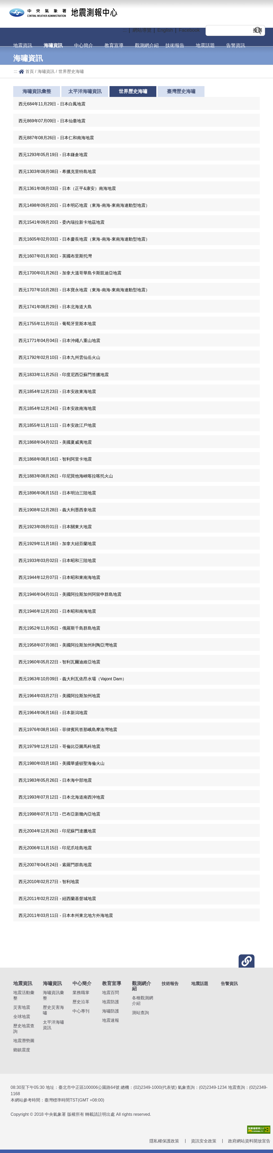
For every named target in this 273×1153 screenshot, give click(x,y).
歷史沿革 (80, 1002)
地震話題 (205, 45)
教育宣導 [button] (114, 45)
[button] (136, 103)
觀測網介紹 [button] (147, 45)
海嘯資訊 (46, 71)
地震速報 (110, 1020)
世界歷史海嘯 (71, 71)
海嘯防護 (110, 1011)
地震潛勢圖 (23, 1040)
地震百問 (110, 992)
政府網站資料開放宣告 (249, 1141)
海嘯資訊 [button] (53, 45)
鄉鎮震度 (21, 1050)
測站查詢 (140, 1012)
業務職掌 (80, 992)
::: (15, 71)
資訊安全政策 (203, 1141)
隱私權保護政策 (164, 1141)
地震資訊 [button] (22, 45)
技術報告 (174, 45)
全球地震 (21, 1016)
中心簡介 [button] (83, 45)
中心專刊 (80, 1011)
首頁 (29, 71)
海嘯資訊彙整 (36, 91)
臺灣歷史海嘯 (181, 91)
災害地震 (21, 1007)
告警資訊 (235, 45)
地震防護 (110, 1002)
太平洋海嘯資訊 (85, 91)
